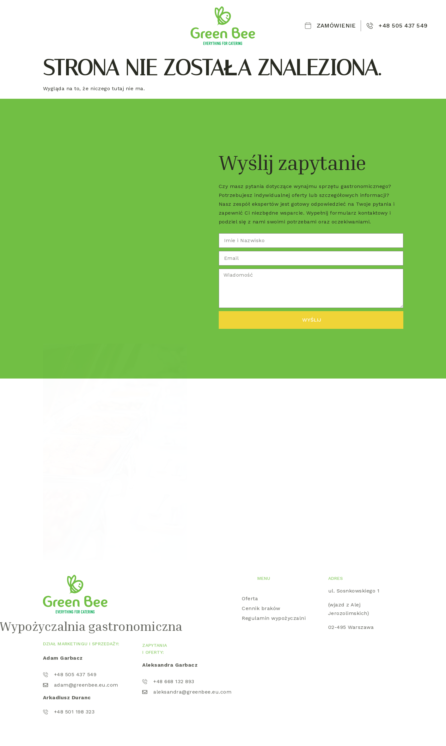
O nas (69, 19)
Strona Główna (36, 19)
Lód (148, 19)
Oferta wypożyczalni (110, 19)
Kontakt (26, 31)
